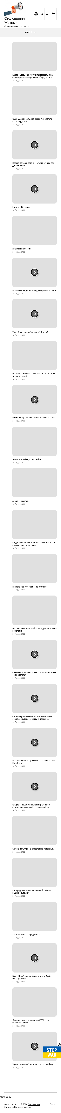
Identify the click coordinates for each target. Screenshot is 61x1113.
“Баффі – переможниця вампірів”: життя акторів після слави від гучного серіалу (31, 806)
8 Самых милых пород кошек (26, 934)
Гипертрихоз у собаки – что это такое (30, 587)
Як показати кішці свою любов (26, 459)
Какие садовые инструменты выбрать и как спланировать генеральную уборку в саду (32, 76)
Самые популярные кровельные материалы (33, 849)
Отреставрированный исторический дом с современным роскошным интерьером (32, 717)
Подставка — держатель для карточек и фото (34, 290)
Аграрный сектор (20, 501)
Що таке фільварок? (22, 207)
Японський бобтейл (21, 249)
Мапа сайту (5, 1097)
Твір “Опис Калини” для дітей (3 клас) (30, 332)
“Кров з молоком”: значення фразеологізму (32, 1064)
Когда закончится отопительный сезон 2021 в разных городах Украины (33, 543)
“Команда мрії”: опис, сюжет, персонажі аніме (33, 418)
